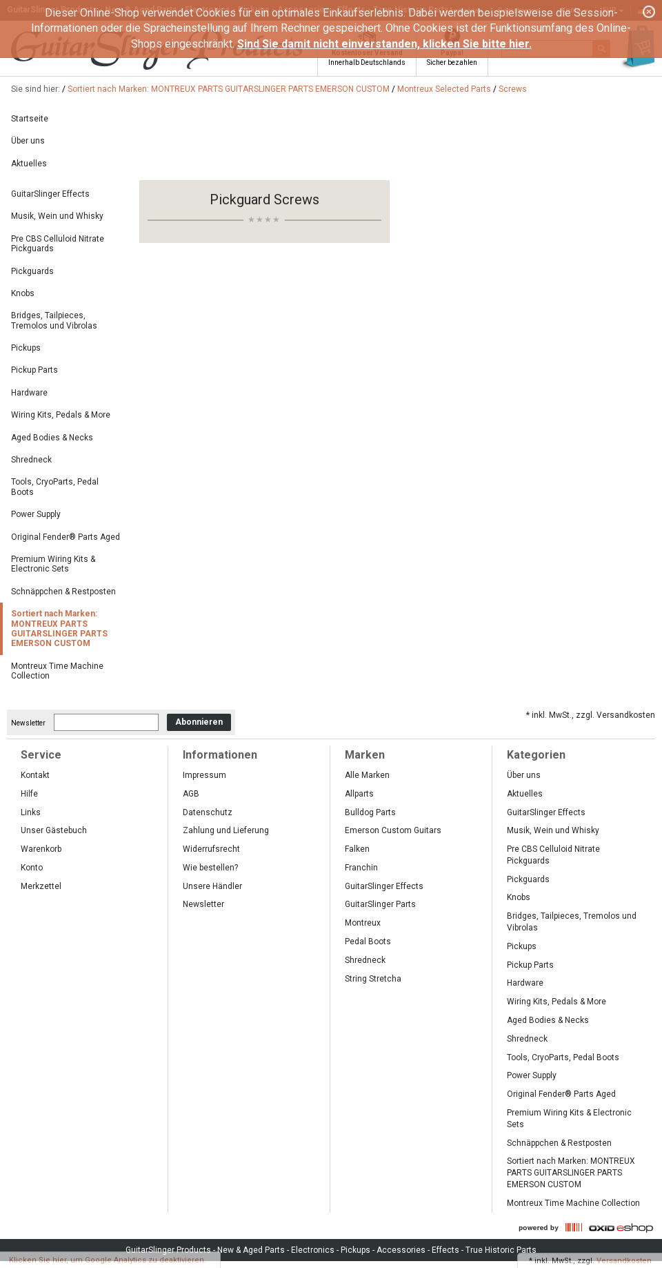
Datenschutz (207, 812)
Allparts (359, 794)
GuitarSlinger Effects (50, 194)
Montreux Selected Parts (444, 89)
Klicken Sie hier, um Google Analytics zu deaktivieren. (107, 1260)
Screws (513, 89)
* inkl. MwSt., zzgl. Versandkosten (590, 715)
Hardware (29, 393)
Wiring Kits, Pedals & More (60, 415)
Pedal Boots (368, 941)
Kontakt (35, 775)
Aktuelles (29, 163)
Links (31, 812)
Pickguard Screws (264, 199)
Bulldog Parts (370, 812)
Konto (32, 867)
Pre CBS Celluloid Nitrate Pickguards (57, 243)
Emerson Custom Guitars (393, 830)
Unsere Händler (212, 886)
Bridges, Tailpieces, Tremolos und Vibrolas (54, 320)
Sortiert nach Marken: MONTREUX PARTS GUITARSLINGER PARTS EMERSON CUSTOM (229, 89)
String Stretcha (373, 979)
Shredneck (31, 460)
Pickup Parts (34, 370)
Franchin (361, 867)
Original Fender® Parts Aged (65, 537)
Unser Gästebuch (54, 830)
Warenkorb (41, 849)
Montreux (363, 923)
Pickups (26, 348)
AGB (191, 794)
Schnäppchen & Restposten (63, 591)
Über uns (28, 141)
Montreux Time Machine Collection (57, 671)
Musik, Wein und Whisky (57, 216)
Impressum (204, 775)
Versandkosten (624, 1260)
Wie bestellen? (210, 867)
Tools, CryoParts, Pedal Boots (55, 486)
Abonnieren (199, 722)
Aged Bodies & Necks (52, 437)
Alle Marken (367, 775)
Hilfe (29, 794)
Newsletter (28, 722)
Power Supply (36, 514)
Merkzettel (41, 886)
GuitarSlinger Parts (380, 904)
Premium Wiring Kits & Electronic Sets (53, 564)
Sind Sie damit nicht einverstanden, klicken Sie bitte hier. (384, 43)
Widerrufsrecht (211, 849)
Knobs (22, 293)
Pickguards (32, 271)
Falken (357, 849)
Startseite (29, 119)
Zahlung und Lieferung (226, 830)
